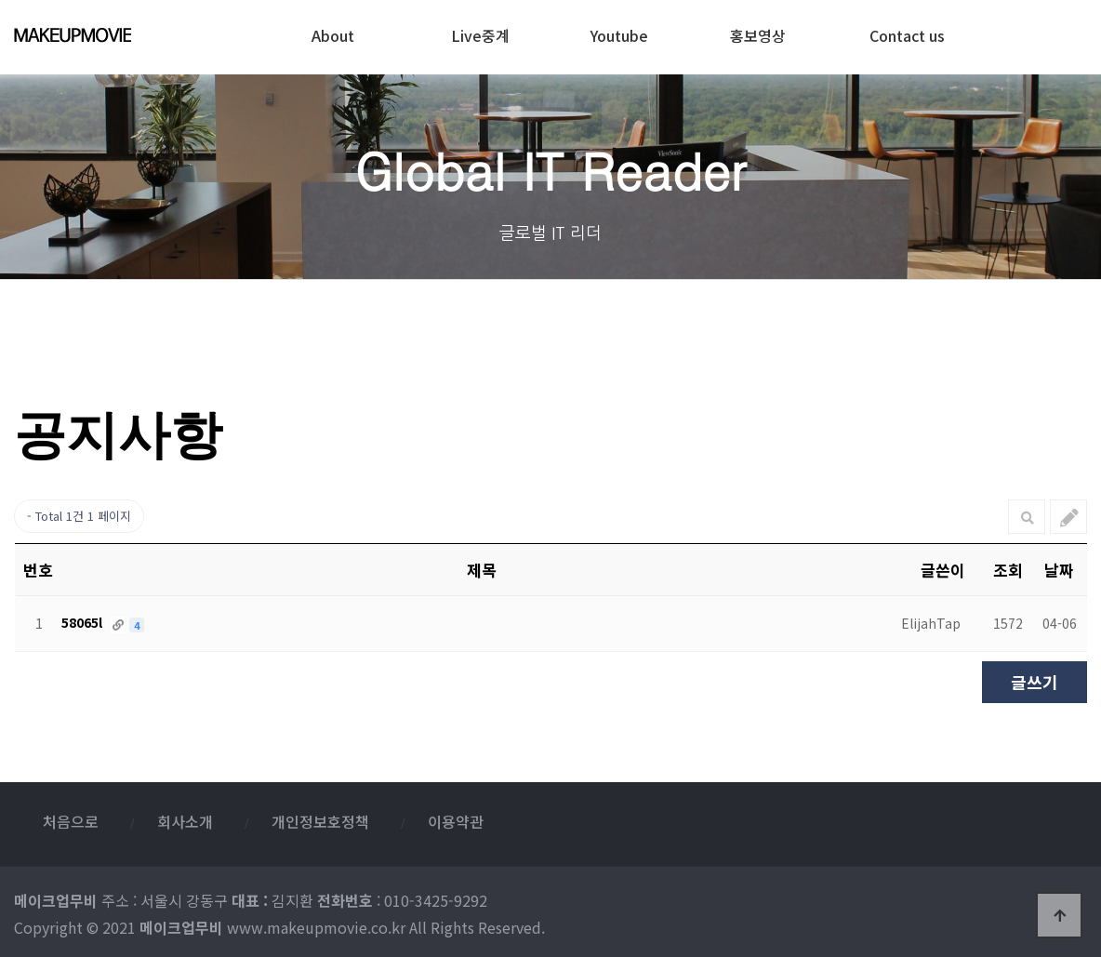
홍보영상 (758, 30)
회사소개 (185, 821)
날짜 (1059, 569)
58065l (83, 622)
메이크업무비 (110, 35)
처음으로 (71, 821)
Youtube (619, 30)
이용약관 (456, 821)
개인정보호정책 (320, 821)
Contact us (907, 30)
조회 (1008, 569)
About (333, 30)
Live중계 (480, 30)
